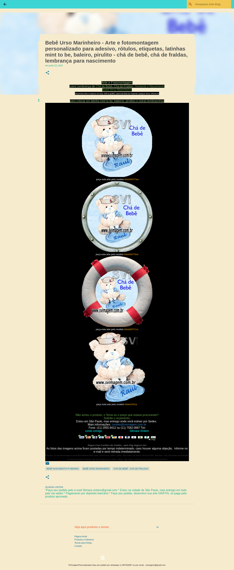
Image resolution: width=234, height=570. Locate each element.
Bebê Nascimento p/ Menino (63, 469)
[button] (47, 73)
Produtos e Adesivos (84, 539)
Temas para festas (83, 543)
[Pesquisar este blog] (212, 4)
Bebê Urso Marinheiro (96, 469)
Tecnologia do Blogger (117, 557)
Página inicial (81, 536)
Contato (78, 546)
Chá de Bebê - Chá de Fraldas (131, 469)
